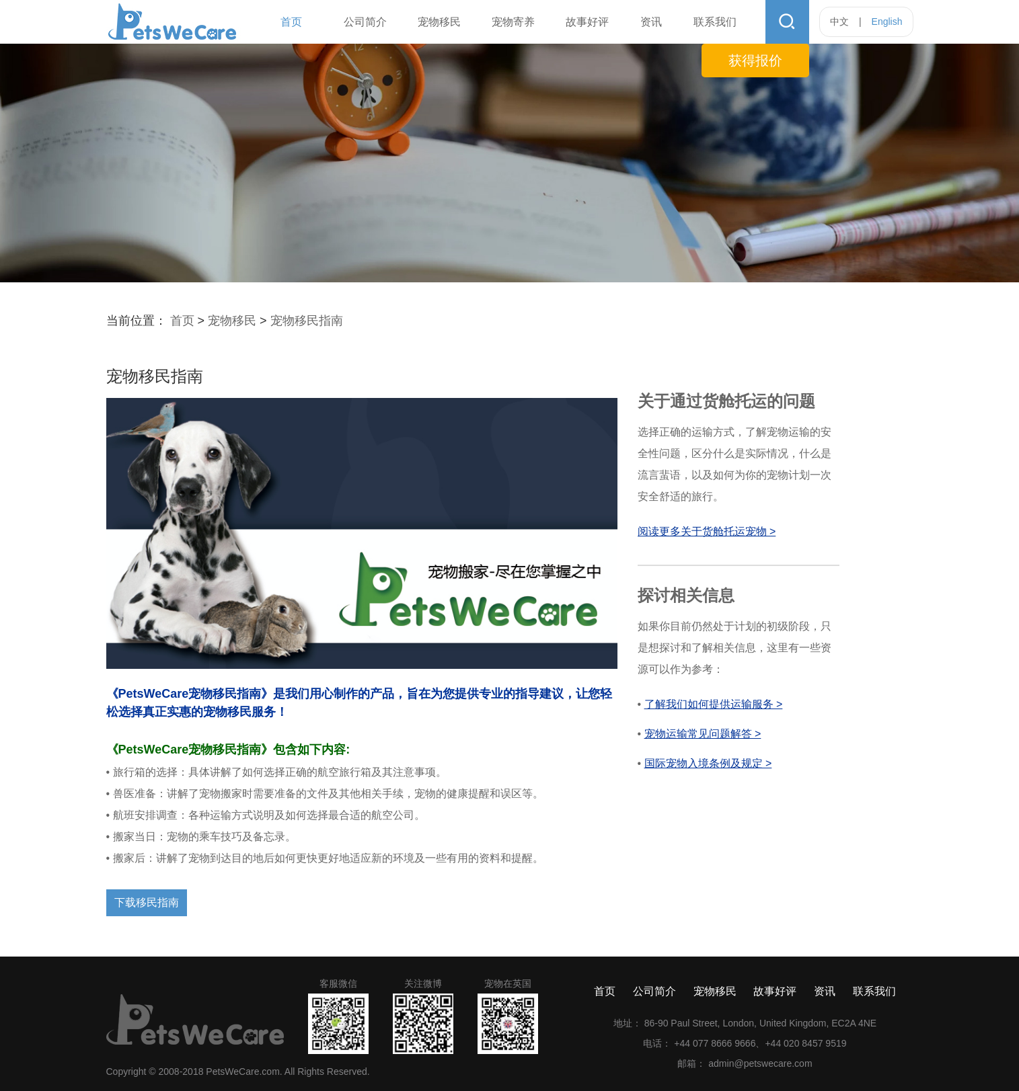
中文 (839, 21)
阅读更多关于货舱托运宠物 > (707, 531)
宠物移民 (439, 22)
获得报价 (755, 60)
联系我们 (715, 22)
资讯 (651, 22)
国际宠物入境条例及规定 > (708, 763)
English (887, 21)
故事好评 (587, 22)
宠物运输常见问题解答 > (702, 733)
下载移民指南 (146, 902)
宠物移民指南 (306, 320)
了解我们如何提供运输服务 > (713, 704)
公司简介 (365, 22)
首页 (291, 22)
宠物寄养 (513, 22)
